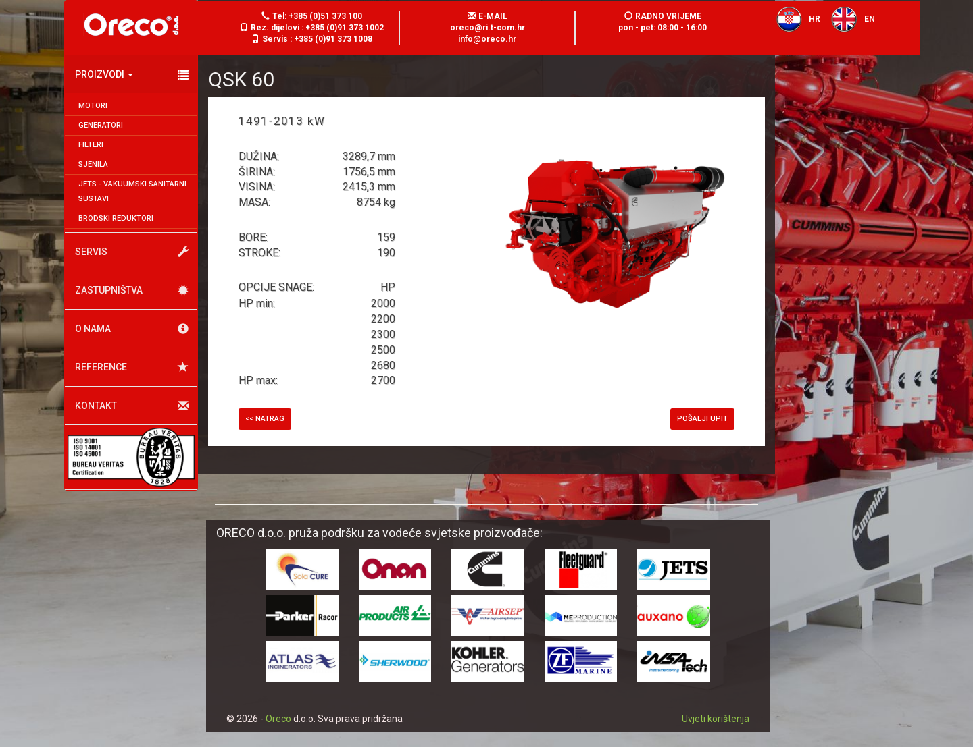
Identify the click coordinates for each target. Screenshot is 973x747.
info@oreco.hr (487, 39)
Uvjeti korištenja (715, 718)
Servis (132, 252)
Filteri (90, 144)
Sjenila (93, 164)
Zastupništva (132, 290)
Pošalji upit (702, 418)
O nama (132, 329)
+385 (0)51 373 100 (325, 16)
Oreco (278, 718)
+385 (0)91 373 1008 (333, 39)
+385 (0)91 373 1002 (344, 27)
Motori (92, 105)
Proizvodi (132, 74)
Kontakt (132, 406)
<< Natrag (264, 418)
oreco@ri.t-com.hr (487, 27)
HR (794, 19)
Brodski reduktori (115, 218)
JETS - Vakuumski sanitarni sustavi (132, 191)
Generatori (100, 125)
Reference (132, 367)
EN (849, 19)
